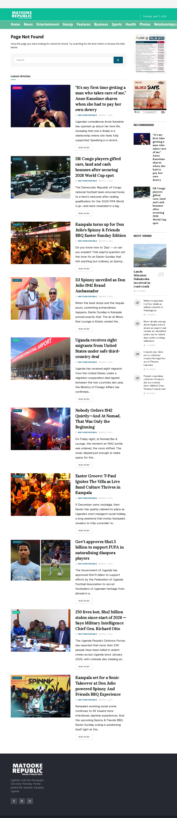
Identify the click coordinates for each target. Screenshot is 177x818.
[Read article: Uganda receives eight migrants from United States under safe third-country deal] (40, 358)
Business (101, 24)
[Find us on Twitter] (22, 801)
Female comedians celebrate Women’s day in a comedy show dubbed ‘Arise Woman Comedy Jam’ (155, 382)
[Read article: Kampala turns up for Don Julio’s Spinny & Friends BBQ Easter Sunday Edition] (40, 243)
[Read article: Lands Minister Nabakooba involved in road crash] (150, 255)
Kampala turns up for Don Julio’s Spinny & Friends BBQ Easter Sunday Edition (100, 230)
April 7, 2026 (105, 115)
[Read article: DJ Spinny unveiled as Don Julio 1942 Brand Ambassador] (40, 298)
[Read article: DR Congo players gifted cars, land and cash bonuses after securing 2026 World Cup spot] (40, 177)
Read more (85, 147)
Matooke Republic (87, 115)
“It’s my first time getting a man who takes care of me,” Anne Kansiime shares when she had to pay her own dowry (100, 98)
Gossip (68, 24)
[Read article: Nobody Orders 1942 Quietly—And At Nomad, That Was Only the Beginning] (40, 429)
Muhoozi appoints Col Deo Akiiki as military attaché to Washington (153, 305)
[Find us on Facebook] (14, 801)
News (28, 24)
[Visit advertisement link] (150, 54)
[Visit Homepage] (22, 15)
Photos (145, 24)
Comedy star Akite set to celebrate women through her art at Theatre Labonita (154, 358)
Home (15, 24)
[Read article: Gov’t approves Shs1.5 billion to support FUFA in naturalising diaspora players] (40, 560)
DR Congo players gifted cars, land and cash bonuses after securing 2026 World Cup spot (159, 206)
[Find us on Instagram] (30, 801)
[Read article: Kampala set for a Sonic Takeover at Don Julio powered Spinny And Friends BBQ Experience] (40, 696)
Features (84, 24)
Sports (117, 24)
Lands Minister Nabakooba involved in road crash (142, 279)
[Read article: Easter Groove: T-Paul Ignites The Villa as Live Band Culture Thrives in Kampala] (40, 494)
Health (131, 24)
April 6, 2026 (105, 241)
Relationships (164, 24)
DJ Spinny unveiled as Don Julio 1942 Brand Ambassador (100, 285)
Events (17, 224)
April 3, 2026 (105, 563)
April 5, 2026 (105, 432)
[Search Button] (118, 60)
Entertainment (47, 24)
